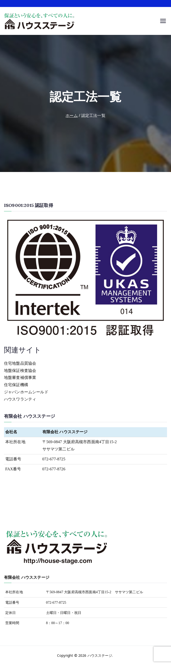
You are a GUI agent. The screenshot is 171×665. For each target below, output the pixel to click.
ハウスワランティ (20, 399)
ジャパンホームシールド (26, 392)
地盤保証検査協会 (20, 370)
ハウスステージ (99, 655)
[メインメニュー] (163, 20)
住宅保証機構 (16, 384)
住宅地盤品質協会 (20, 363)
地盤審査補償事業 (20, 377)
